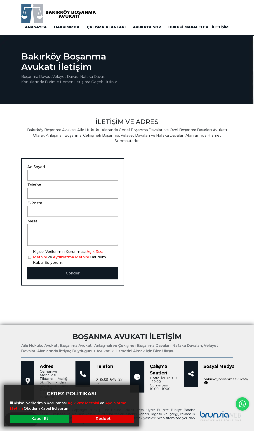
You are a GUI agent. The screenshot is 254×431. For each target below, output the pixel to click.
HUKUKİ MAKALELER (188, 27)
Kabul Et (39, 418)
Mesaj (32, 221)
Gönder (73, 273)
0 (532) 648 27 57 (109, 381)
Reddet (103, 418)
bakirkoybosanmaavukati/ (225, 381)
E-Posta (34, 203)
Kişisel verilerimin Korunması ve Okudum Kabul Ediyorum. (68, 406)
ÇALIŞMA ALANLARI (106, 27)
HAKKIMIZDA (67, 27)
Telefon (34, 185)
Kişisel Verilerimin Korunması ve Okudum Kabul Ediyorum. (69, 257)
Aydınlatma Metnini (71, 257)
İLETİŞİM (220, 27)
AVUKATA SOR (147, 27)
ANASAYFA (36, 27)
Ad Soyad (36, 167)
